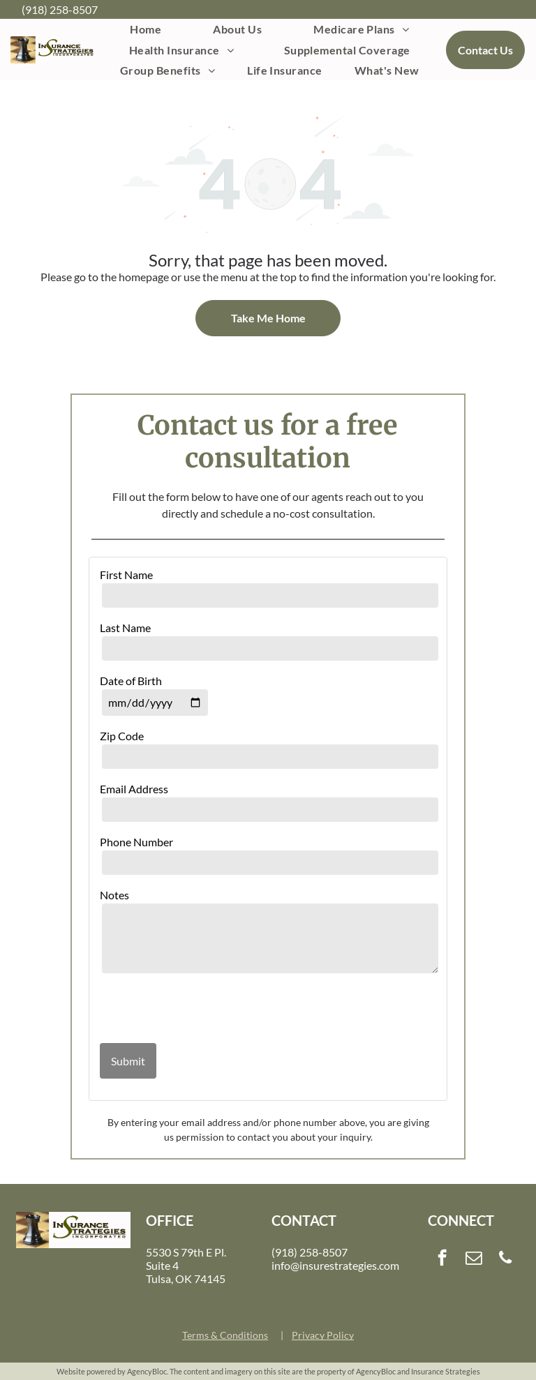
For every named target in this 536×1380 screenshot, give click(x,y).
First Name (126, 574)
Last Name (125, 627)
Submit (128, 1060)
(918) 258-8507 (60, 9)
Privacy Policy (323, 1335)
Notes (114, 894)
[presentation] (181, 1009)
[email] (473, 1259)
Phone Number (136, 841)
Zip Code (122, 735)
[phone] (505, 1259)
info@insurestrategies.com (335, 1265)
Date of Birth (131, 680)
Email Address (134, 788)
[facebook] (442, 1259)
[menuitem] (145, 29)
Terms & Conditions (225, 1335)
